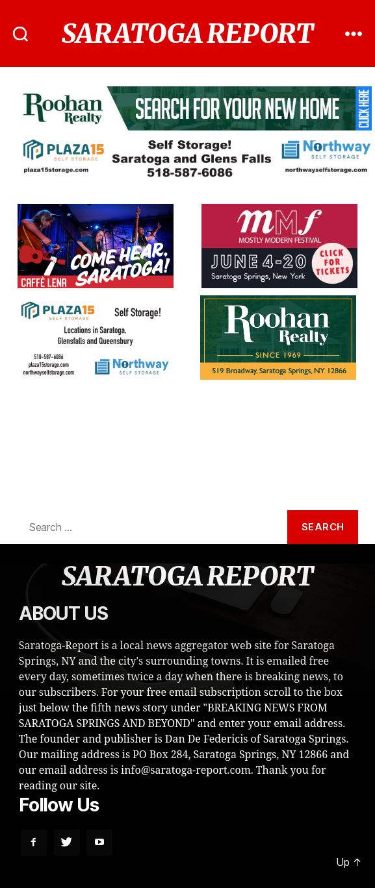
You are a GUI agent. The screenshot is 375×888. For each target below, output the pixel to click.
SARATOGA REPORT (187, 34)
